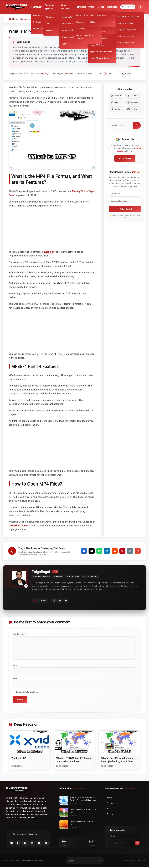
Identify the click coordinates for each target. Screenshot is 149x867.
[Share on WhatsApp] (99, 551)
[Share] (126, 73)
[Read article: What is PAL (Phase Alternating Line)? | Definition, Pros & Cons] (119, 750)
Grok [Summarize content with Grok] (114, 102)
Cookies (110, 814)
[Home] (17, 790)
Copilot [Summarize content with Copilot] (132, 109)
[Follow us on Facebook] (18, 843)
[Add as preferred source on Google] (124, 158)
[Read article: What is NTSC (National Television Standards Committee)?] (74, 750)
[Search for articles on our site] (82, 861)
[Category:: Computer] (24, 19)
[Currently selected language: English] (127, 6)
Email (15, 678)
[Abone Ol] (137, 843)
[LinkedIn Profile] (53, 600)
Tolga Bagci (44, 73)
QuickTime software (19, 525)
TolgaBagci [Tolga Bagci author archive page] (41, 571)
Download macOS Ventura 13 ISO (82, 823)
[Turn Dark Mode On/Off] (140, 7)
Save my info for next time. (27, 692)
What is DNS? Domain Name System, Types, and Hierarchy (83, 798)
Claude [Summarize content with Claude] (132, 95)
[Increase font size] (110, 73)
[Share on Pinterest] (122, 551)
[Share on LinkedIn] (107, 551)
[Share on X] (92, 551)
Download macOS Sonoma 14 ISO (83, 810)
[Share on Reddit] (115, 551)
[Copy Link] (130, 551)
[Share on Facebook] (84, 551)
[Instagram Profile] (66, 600)
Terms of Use (141, 861)
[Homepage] (13, 19)
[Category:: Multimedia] (37, 19)
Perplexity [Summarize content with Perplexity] (133, 102)
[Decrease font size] (101, 73)
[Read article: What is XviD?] (29, 750)
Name (15, 665)
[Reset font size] (105, 73)
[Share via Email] (138, 551)
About (109, 797)
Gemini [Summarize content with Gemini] (115, 109)
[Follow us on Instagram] (25, 843)
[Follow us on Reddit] (46, 843)
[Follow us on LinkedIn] (11, 843)
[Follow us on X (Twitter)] (32, 843)
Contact (110, 803)
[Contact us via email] (29, 835)
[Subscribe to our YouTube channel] (39, 843)
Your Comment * (20, 634)
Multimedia (68, 73)
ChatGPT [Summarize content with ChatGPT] (116, 95)
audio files (49, 251)
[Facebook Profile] (60, 600)
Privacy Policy (129, 861)
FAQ (108, 808)
